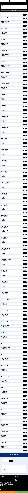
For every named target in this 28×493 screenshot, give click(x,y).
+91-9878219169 (3, 492)
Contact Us (16, 480)
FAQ (15, 479)
